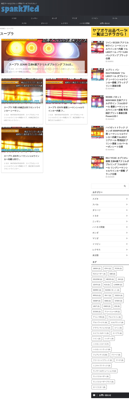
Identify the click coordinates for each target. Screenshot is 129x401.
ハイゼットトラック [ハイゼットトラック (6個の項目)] (101, 323)
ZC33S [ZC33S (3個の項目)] (97, 285)
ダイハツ (44, 23)
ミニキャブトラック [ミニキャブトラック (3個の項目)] (101, 339)
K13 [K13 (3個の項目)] (107, 258)
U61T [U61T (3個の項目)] (96, 280)
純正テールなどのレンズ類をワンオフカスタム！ (64, 382)
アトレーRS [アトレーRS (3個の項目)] (98, 291)
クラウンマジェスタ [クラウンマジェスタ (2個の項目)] (101, 302)
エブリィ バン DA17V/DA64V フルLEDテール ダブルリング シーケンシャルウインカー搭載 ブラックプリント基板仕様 (117, 70)
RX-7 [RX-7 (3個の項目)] (108, 269)
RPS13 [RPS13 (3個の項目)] (97, 269)
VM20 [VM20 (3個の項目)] (107, 280)
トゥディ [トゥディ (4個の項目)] (109, 312)
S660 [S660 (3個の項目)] (107, 275)
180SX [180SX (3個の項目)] (96, 242)
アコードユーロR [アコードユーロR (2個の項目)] (112, 285)
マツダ (74, 18)
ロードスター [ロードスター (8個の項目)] (99, 361)
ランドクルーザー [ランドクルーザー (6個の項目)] (101, 350)
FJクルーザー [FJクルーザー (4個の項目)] (99, 248)
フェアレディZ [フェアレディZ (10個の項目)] (100, 328)
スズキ (24, 23)
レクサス (64, 23)
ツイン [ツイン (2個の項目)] (96, 312)
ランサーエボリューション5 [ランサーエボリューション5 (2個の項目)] (104, 345)
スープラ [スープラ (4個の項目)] (117, 307)
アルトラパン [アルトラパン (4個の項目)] (114, 291)
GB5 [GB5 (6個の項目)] (112, 248)
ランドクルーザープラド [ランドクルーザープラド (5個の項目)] (103, 355)
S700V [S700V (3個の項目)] (118, 275)
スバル (114, 18)
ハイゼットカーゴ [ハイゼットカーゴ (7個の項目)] (101, 318)
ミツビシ (94, 18)
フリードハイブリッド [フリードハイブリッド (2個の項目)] (102, 334)
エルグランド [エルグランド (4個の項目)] (117, 296)
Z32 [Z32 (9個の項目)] (117, 280)
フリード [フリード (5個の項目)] (115, 328)
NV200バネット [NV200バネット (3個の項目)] (112, 264)
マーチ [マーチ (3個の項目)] (119, 334)
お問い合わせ (105, 23)
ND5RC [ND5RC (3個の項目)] (97, 264)
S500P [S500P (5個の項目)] (96, 275)
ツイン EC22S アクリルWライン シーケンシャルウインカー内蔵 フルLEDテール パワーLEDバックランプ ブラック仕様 (117, 48)
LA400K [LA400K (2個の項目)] (118, 258)
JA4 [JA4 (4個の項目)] (120, 253)
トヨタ (14, 18)
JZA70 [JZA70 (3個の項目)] (96, 258)
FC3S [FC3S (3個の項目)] (118, 242)
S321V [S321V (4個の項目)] (118, 269)
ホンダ (54, 18)
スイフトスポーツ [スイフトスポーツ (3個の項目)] (101, 307)
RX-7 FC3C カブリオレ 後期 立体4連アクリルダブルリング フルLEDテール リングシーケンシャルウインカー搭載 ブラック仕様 (117, 142)
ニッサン (34, 18)
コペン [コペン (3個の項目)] (118, 302)
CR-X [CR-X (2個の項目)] (107, 242)
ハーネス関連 (85, 23)
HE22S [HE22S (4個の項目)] (110, 253)
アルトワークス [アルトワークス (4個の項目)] (100, 296)
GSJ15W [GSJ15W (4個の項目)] (97, 253)
